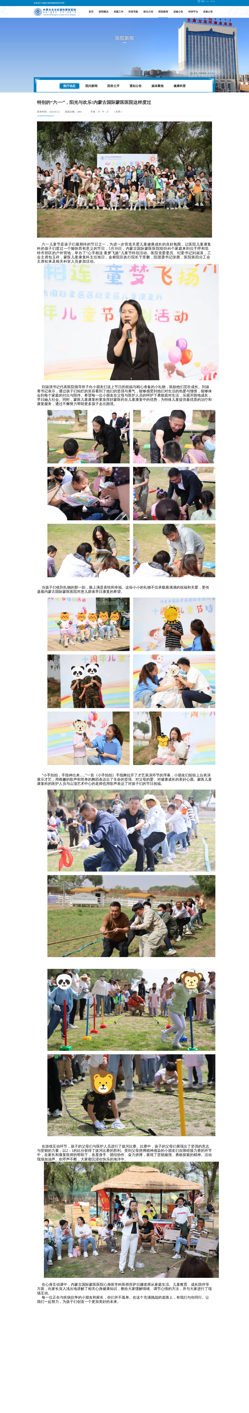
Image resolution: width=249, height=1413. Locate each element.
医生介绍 (148, 11)
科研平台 (193, 11)
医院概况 (103, 11)
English (199, 3)
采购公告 (208, 11)
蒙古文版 (210, 3)
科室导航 (133, 11)
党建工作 (118, 11)
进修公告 (178, 11)
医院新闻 (163, 11)
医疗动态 (211, 73)
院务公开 (113, 86)
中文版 (189, 3)
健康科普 (180, 86)
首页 (91, 11)
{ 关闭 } (118, 112)
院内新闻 (91, 86)
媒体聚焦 (158, 86)
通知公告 (135, 86)
